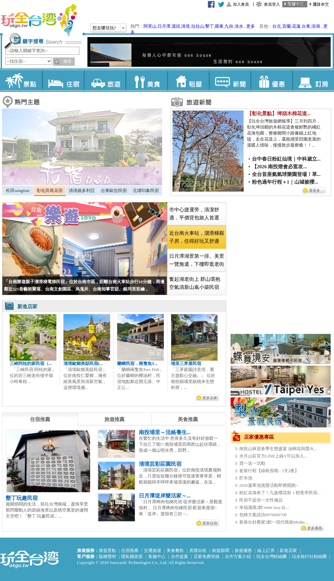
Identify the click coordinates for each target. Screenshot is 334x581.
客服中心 (156, 556)
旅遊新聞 (220, 550)
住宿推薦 (129, 550)
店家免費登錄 (207, 556)
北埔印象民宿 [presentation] (146, 190)
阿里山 (149, 26)
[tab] (18, 190)
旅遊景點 (107, 550)
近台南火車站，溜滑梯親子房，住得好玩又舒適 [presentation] (196, 237)
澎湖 (315, 26)
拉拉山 (197, 26)
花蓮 (296, 26)
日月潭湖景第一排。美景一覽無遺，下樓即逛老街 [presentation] (196, 260)
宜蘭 (286, 26)
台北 (276, 26)
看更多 (314, 190)
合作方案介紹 (238, 556)
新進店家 (288, 550)
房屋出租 (198, 550)
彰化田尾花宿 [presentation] (50, 190)
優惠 (271, 80)
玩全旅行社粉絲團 (309, 556)
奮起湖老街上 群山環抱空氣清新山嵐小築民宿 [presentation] (195, 283)
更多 (250, 26)
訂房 (313, 80)
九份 (229, 26)
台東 (306, 26)
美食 (146, 80)
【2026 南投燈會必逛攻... (279, 166)
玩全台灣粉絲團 (271, 556)
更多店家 (210, 398)
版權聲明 (107, 556)
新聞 (230, 80)
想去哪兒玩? (104, 27)
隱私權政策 (132, 556)
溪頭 (176, 26)
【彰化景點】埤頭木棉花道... (279, 113)
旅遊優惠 (243, 550)
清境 (185, 26)
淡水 (239, 26)
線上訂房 (266, 550)
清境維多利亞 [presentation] (82, 190)
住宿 (63, 80)
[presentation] (40, 419)
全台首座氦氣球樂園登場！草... (286, 174)
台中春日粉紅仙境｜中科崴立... (286, 159)
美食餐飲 (175, 550)
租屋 (188, 80)
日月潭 (164, 26)
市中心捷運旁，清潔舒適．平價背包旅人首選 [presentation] (194, 213)
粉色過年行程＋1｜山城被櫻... (285, 182)
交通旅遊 (152, 550)
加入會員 (241, 4)
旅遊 (104, 80)
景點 (21, 80)
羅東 (219, 26)
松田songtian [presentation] (17, 190)
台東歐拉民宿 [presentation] (114, 190)
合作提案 (179, 556)
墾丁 (209, 26)
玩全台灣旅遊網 (38, 20)
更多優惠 (314, 528)
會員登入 (272, 4)
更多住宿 (210, 523)
